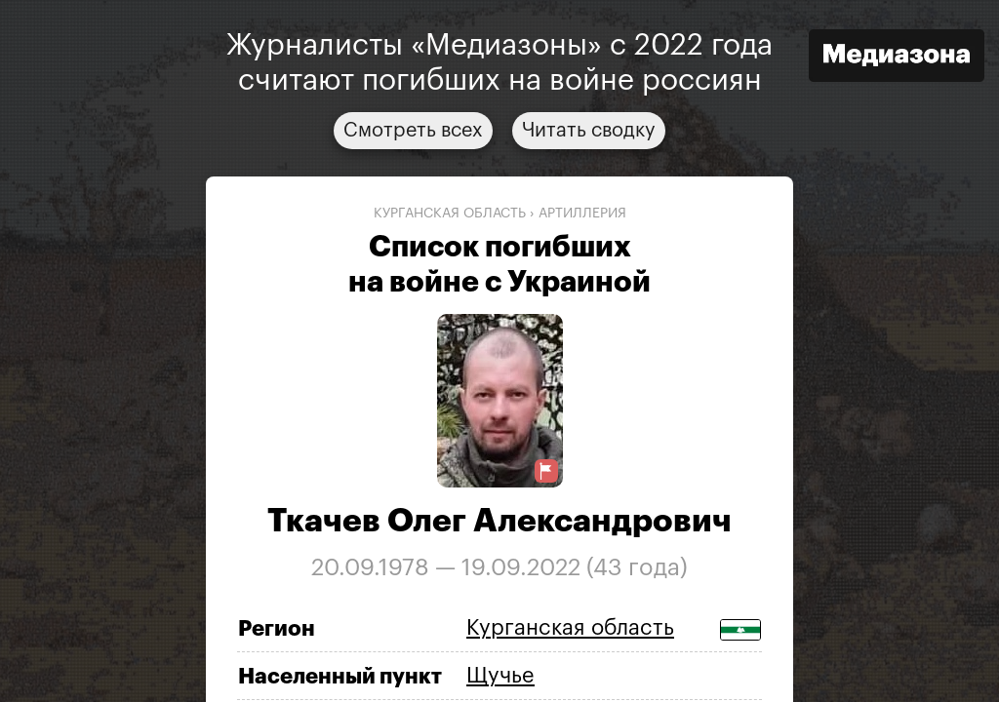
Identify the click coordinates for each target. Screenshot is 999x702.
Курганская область (450, 213)
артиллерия (582, 213)
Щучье (500, 675)
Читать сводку (589, 130)
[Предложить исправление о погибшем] (546, 471)
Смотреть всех (413, 130)
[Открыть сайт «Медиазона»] (896, 58)
